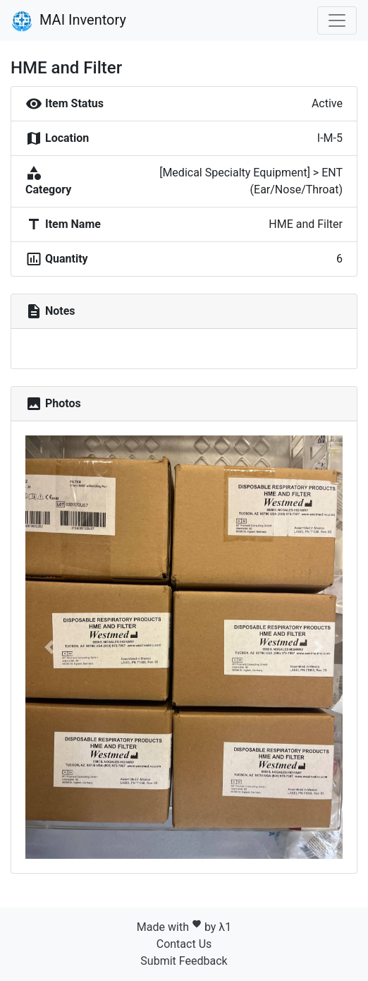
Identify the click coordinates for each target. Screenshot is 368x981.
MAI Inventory (68, 21)
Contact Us (184, 944)
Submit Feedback (183, 961)
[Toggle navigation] (337, 20)
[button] (49, 647)
